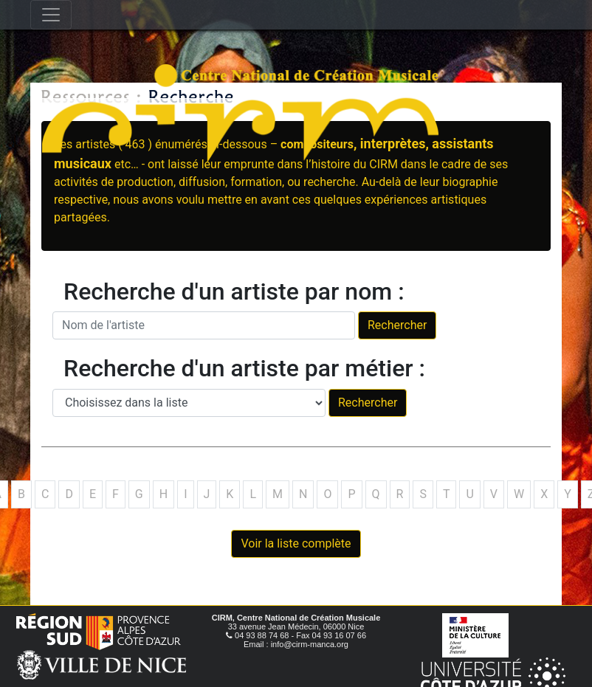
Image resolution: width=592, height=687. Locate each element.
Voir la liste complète (296, 543)
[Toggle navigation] (51, 15)
